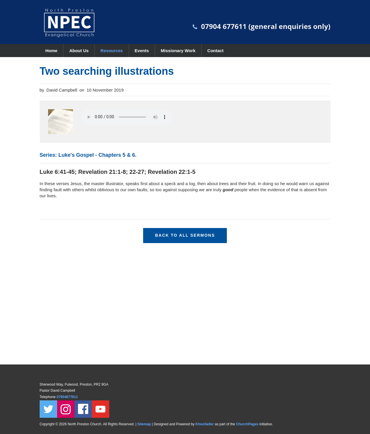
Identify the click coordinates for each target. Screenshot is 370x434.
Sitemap (144, 424)
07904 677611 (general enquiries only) (266, 26)
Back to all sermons (185, 235)
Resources (112, 50)
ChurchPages (247, 424)
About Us (79, 50)
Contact (215, 50)
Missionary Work (178, 50)
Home (51, 50)
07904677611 (67, 397)
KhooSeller (205, 424)
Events (142, 50)
